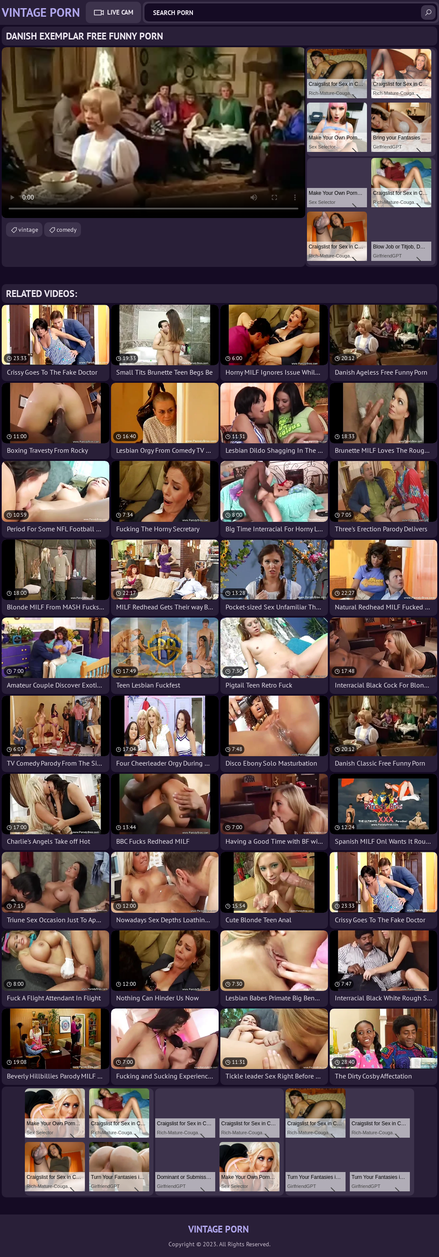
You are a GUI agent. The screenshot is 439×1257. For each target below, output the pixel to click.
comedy (67, 229)
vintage (28, 229)
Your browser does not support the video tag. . (153, 132)
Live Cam (120, 12)
